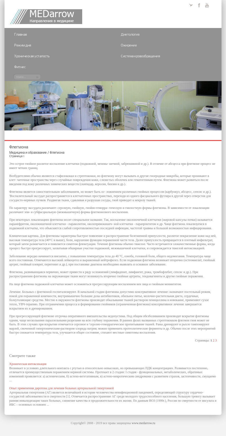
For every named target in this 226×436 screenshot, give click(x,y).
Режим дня (22, 45)
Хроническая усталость (32, 56)
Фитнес (19, 67)
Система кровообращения (140, 56)
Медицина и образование (28, 152)
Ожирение (129, 45)
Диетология (130, 34)
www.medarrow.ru (143, 423)
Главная (20, 34)
